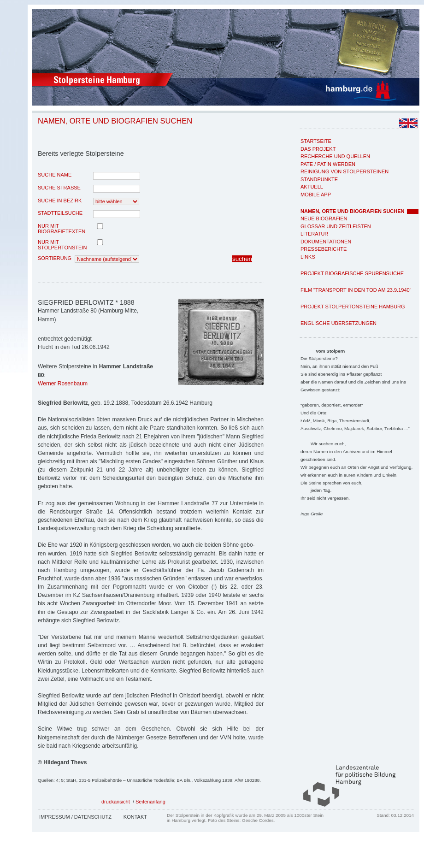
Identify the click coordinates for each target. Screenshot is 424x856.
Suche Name (54, 174)
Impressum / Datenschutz (75, 817)
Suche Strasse (59, 187)
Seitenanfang (150, 801)
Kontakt (135, 817)
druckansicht (115, 801)
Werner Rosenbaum (63, 383)
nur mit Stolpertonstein (62, 244)
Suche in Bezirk (60, 200)
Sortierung (54, 258)
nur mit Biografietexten (61, 228)
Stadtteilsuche (60, 213)
